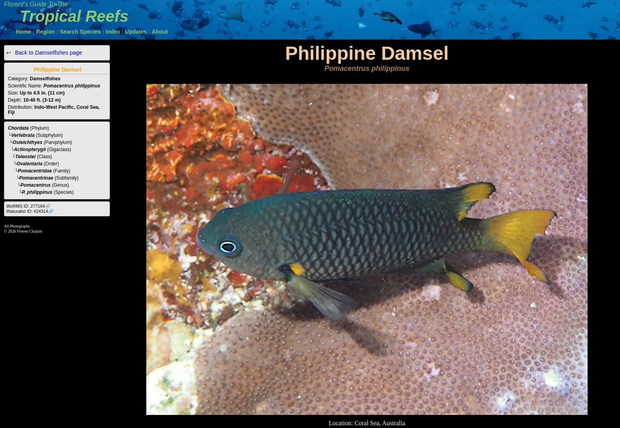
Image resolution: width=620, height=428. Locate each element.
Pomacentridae (35, 171)
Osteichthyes (27, 142)
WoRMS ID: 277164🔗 (28, 206)
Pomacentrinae (36, 178)
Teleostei (25, 156)
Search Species (80, 31)
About (160, 31)
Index (113, 31)
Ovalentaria (29, 164)
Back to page (47, 52)
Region (45, 31)
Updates (136, 31)
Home (23, 31)
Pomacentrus (36, 185)
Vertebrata (23, 135)
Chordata (18, 128)
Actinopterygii (30, 149)
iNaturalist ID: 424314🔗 (30, 211)
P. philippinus (37, 192)
